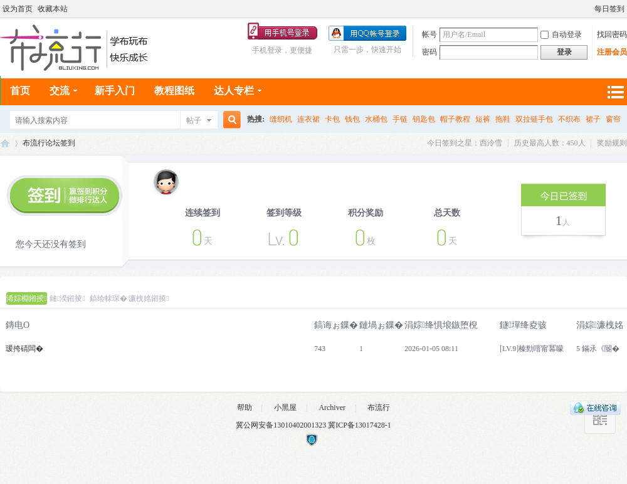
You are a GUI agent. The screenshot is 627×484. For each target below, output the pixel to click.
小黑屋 (285, 407)
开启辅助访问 (589, 8)
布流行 (378, 407)
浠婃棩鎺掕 (26, 298)
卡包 (332, 119)
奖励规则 (612, 143)
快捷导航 (615, 91)
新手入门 (115, 90)
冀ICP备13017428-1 (359, 425)
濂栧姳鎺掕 (149, 298)
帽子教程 (455, 119)
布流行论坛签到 (49, 143)
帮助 (244, 407)
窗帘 (613, 119)
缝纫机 (281, 119)
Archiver (332, 407)
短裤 (482, 119)
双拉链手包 (534, 119)
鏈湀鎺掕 (67, 298)
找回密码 (612, 34)
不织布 (569, 119)
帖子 (193, 120)
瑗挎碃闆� (24, 348)
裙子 (593, 119)
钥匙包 (424, 119)
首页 (20, 90)
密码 (429, 52)
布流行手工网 (5, 143)
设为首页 (18, 8)
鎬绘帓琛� (108, 298)
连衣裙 (308, 119)
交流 (60, 90)
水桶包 (376, 119)
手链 (400, 119)
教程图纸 (174, 90)
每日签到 (609, 8)
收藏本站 (53, 8)
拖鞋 (502, 119)
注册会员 (612, 52)
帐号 (429, 34)
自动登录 (561, 34)
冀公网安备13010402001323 (282, 425)
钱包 (352, 119)
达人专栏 (234, 90)
